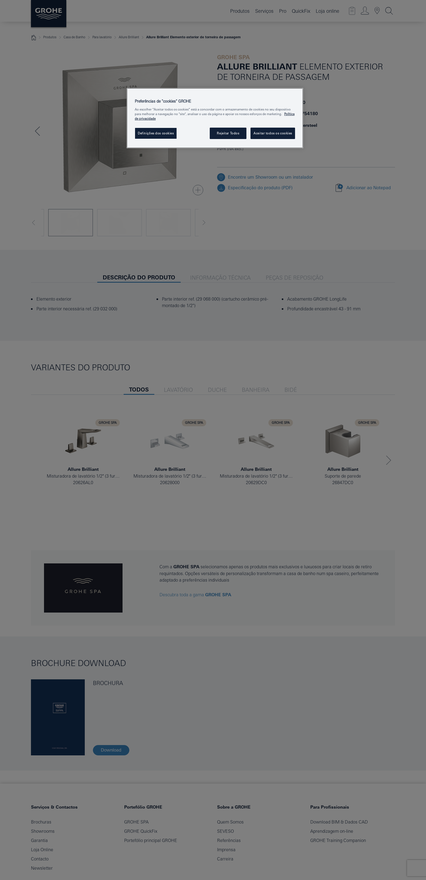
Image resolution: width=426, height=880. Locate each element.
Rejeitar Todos (228, 133)
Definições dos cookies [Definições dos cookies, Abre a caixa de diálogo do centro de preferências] (156, 133)
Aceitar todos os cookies (272, 133)
